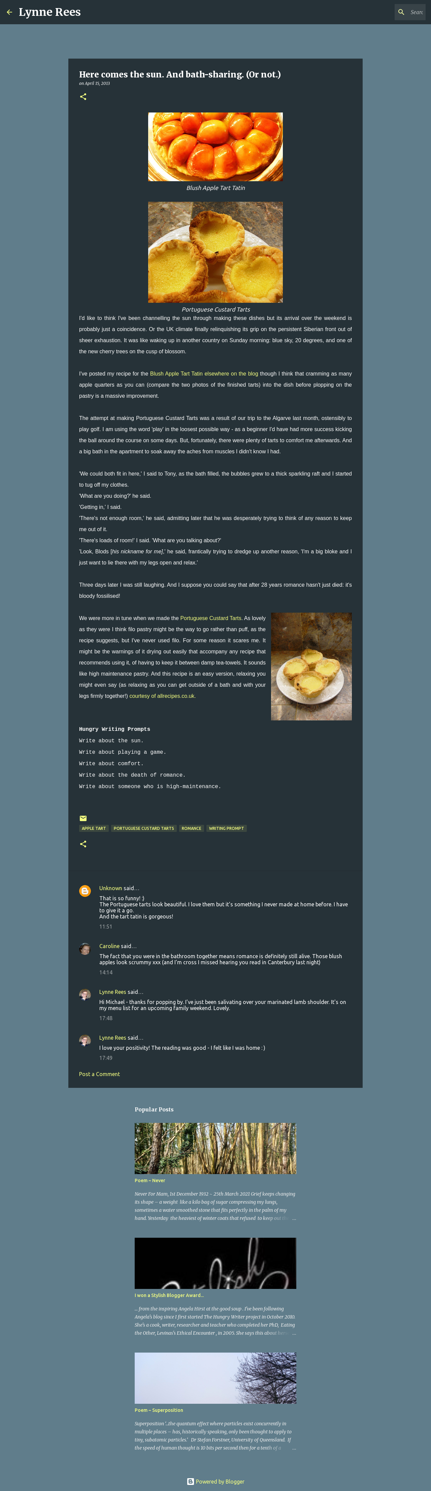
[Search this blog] (390, 12)
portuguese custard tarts (144, 828)
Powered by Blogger (215, 1482)
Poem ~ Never (150, 1180)
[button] (83, 97)
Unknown (110, 888)
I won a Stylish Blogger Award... (169, 1295)
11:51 (105, 926)
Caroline (109, 946)
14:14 (105, 972)
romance (191, 828)
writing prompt (226, 828)
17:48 (105, 1018)
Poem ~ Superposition (159, 1410)
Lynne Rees (50, 12)
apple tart (94, 828)
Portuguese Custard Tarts (210, 618)
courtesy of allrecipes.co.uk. (162, 696)
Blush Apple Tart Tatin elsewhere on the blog (204, 374)
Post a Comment (99, 1074)
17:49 (105, 1058)
